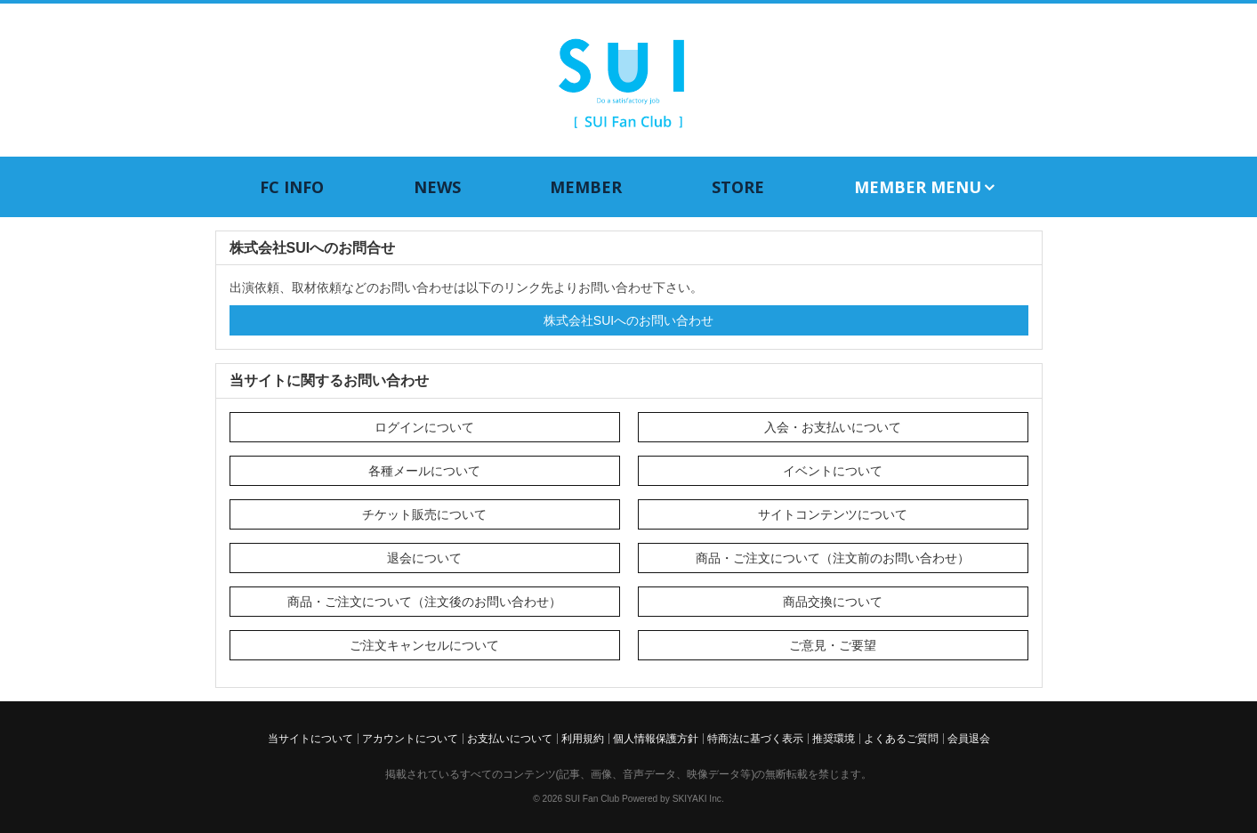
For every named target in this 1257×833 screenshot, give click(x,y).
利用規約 (582, 738)
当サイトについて (310, 738)
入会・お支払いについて (832, 427)
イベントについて (832, 471)
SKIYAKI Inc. (698, 799)
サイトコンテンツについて (832, 514)
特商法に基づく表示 (755, 738)
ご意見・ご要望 (832, 645)
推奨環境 (833, 738)
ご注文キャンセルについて (424, 645)
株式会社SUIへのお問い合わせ (628, 320)
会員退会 (968, 738)
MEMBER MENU (925, 187)
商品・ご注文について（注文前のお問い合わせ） (833, 558)
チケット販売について (424, 514)
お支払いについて (509, 738)
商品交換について (832, 601)
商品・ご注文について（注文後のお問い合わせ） (424, 601)
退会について (424, 558)
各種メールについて (424, 471)
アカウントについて (410, 738)
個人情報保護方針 (655, 738)
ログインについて (424, 427)
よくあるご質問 (901, 738)
